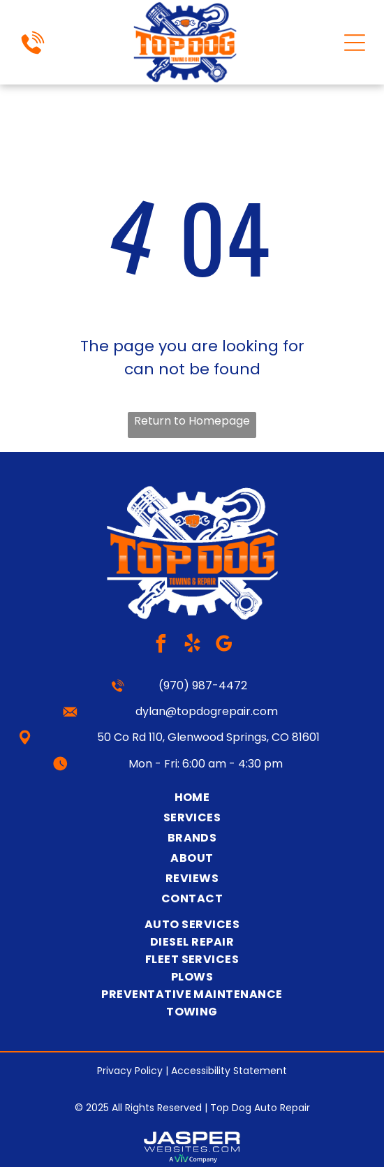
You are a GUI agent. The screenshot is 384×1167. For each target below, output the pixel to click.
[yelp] (192, 645)
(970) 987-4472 (202, 685)
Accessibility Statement (229, 1071)
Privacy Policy (130, 1071)
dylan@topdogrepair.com (206, 711)
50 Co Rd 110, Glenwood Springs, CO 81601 (208, 737)
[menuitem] (192, 797)
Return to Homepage (192, 421)
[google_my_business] (223, 645)
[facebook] (161, 645)
